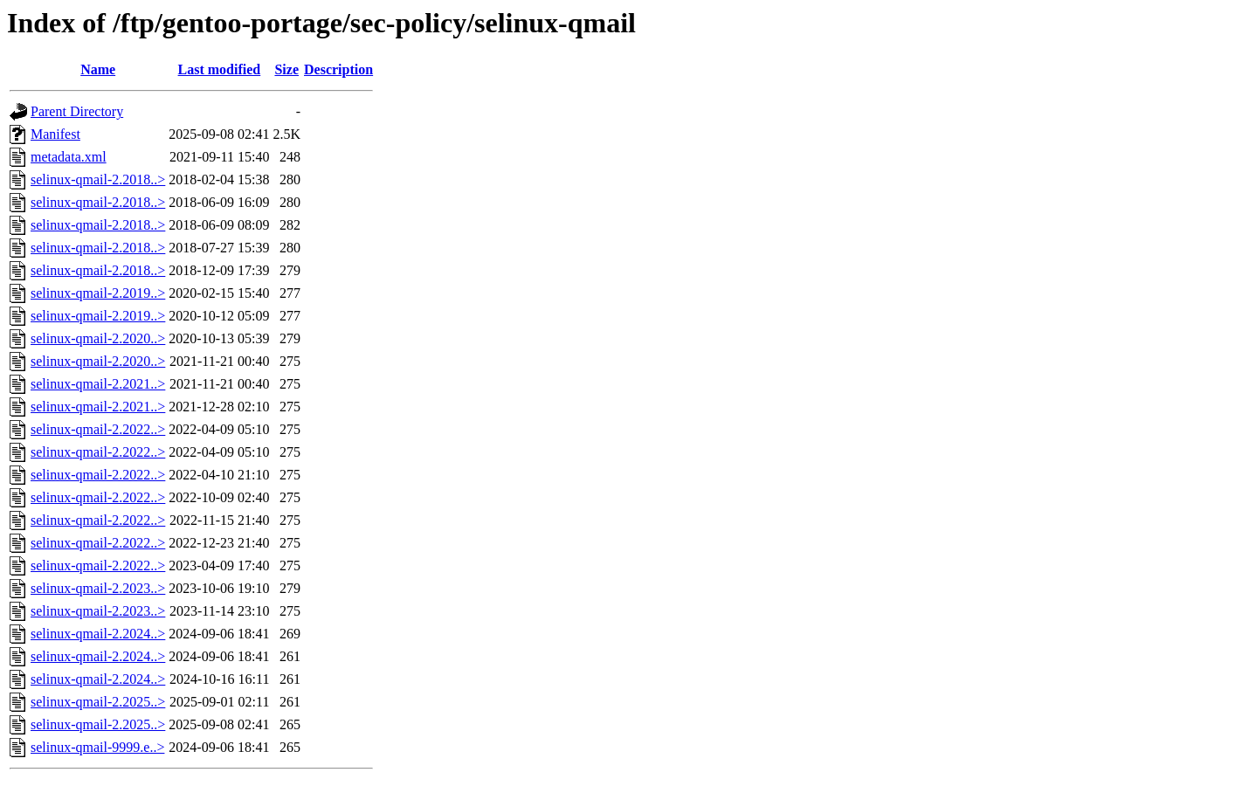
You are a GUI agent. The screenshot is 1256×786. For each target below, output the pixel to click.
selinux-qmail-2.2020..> (98, 338)
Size (286, 69)
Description (338, 69)
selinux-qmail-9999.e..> (97, 747)
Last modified (219, 69)
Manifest (55, 134)
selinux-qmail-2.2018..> (98, 179)
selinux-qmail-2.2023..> (98, 588)
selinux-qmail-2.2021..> (98, 383)
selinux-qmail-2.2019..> (98, 293)
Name (97, 69)
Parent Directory (77, 111)
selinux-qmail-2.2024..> (98, 633)
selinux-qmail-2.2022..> (98, 429)
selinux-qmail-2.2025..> (98, 701)
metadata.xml (69, 156)
